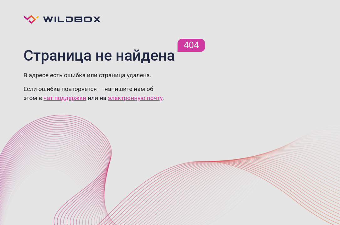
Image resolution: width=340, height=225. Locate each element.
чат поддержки (65, 98)
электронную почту (135, 98)
